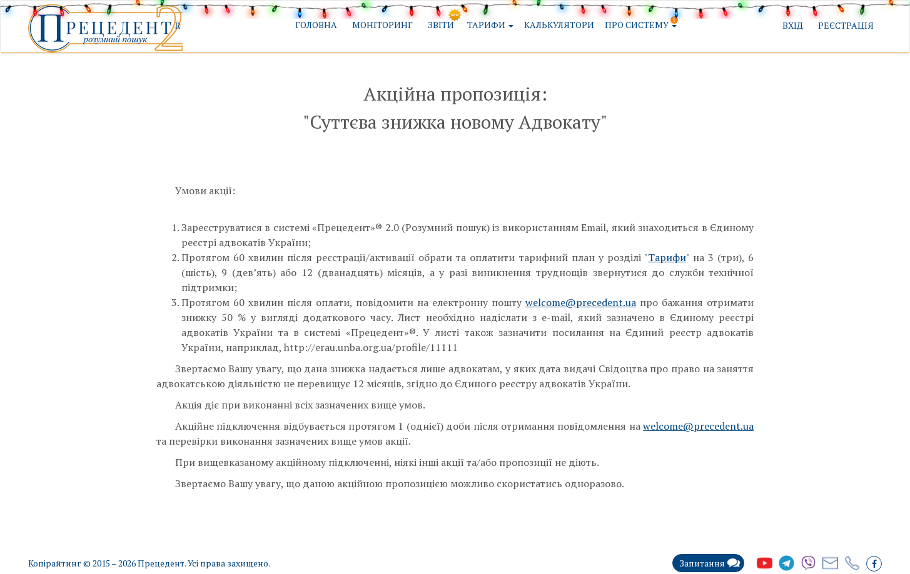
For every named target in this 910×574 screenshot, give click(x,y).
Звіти (441, 25)
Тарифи (667, 257)
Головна (316, 25)
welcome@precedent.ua (580, 302)
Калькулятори (559, 25)
